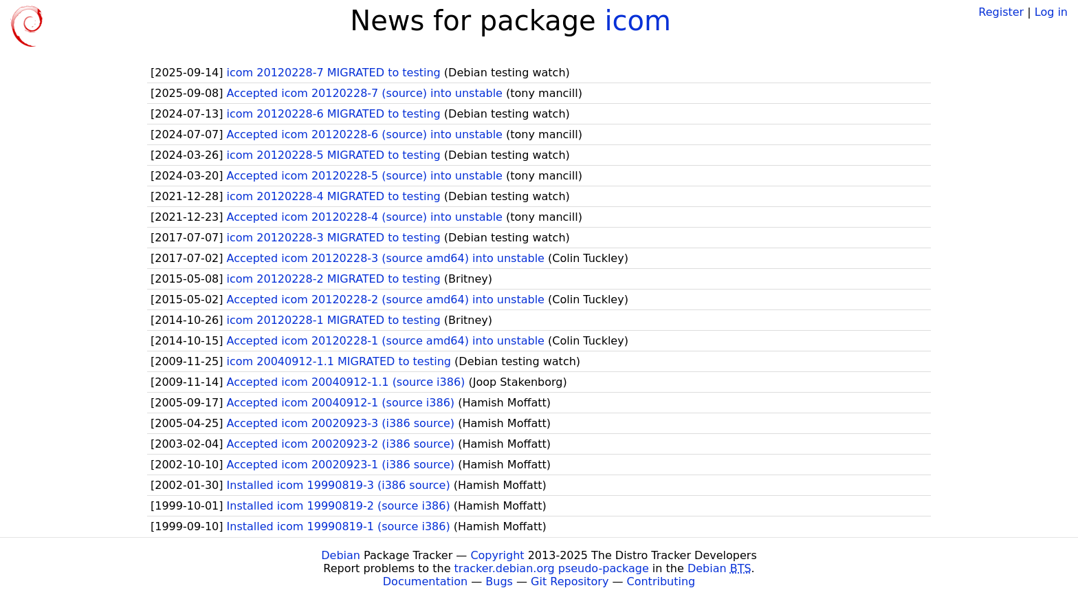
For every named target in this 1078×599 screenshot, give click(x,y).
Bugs (499, 581)
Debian (340, 555)
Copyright (497, 555)
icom (637, 20)
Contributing (661, 581)
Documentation (425, 581)
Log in (1051, 12)
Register (1001, 12)
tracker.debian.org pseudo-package (551, 568)
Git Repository (569, 581)
